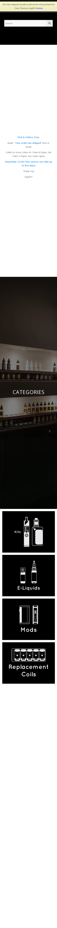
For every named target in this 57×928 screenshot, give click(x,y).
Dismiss (39, 8)
